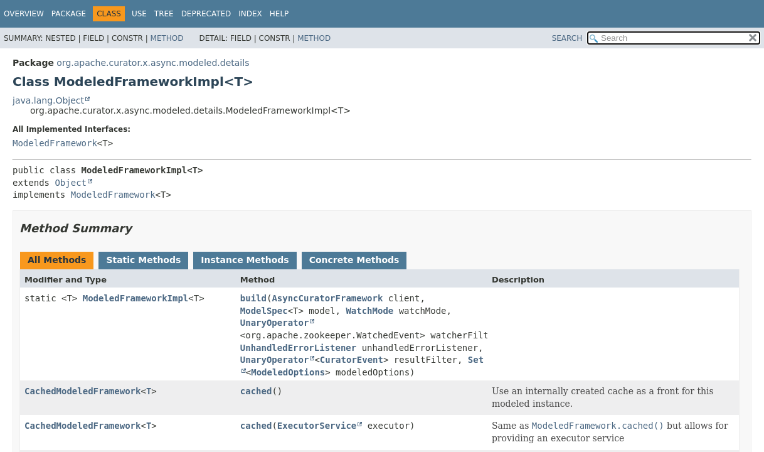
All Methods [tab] (57, 260)
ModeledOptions (288, 372)
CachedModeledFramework (82, 391)
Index (250, 13)
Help (279, 13)
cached (256, 391)
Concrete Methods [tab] (354, 260)
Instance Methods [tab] (245, 260)
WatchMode (369, 311)
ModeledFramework (55, 143)
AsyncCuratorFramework (327, 298)
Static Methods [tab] (143, 260)
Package (68, 13)
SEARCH (567, 38)
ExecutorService (316, 426)
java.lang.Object (48, 100)
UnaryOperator (274, 323)
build (253, 298)
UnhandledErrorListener (298, 348)
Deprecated (206, 13)
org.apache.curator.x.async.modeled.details (152, 63)
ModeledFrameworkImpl (136, 298)
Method (167, 38)
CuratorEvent (351, 360)
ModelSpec (264, 311)
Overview (24, 13)
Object (71, 183)
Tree (164, 13)
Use (139, 13)
